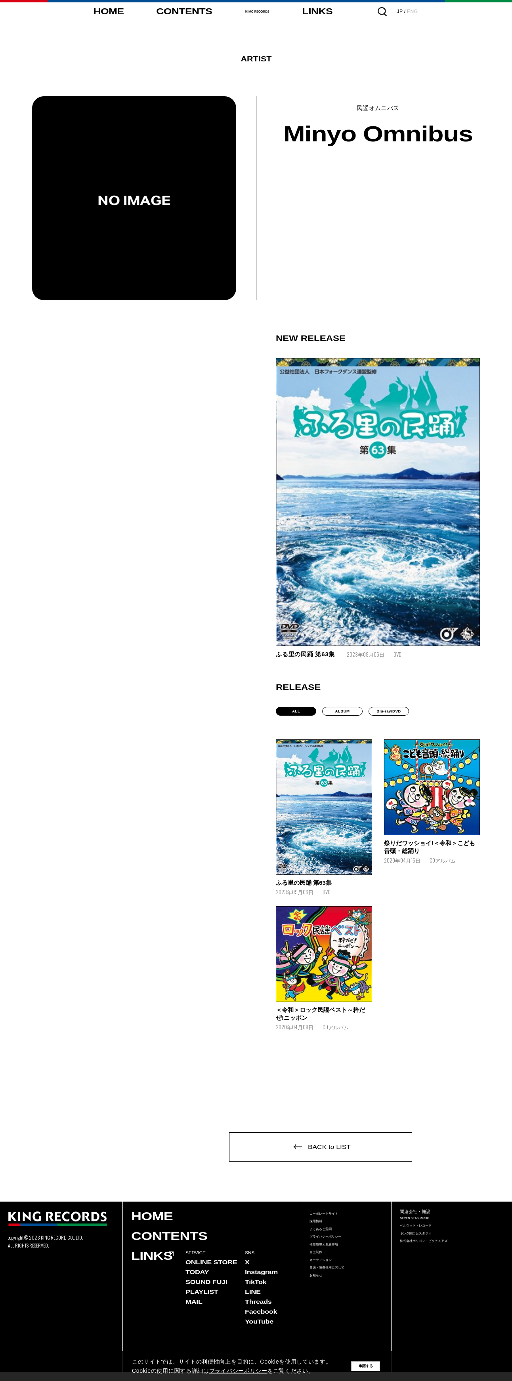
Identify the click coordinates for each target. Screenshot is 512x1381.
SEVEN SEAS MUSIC (425, 1228)
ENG (449, 11)
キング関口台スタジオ (425, 1251)
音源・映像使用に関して (337, 1303)
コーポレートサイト (332, 1224)
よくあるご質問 (327, 1247)
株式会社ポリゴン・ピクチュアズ (438, 1262)
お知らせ (319, 1314)
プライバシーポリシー (335, 1258)
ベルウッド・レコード (425, 1239)
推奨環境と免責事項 (332, 1269)
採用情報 (319, 1235)
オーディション (327, 1292)
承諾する (365, 1366)
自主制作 (319, 1281)
